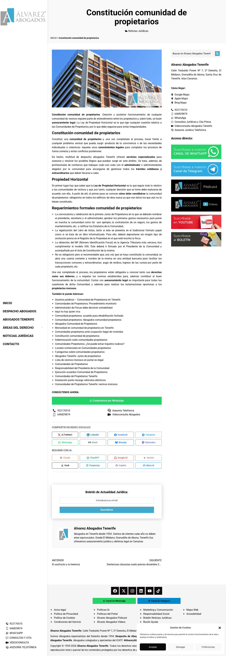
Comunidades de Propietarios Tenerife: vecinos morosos (86, 384)
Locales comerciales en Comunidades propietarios (83, 348)
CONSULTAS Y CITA (18, 637)
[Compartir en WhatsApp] (65, 443)
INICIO (53, 38)
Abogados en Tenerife (86, 534)
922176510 (14, 623)
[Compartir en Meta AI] (148, 466)
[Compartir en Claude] (65, 458)
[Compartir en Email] (93, 443)
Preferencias (208, 647)
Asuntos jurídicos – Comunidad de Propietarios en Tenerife (87, 299)
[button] (219, 627)
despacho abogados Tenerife (98, 156)
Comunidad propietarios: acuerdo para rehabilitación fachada (89, 315)
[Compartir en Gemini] (148, 458)
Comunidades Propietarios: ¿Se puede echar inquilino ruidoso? (89, 343)
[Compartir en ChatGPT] (93, 458)
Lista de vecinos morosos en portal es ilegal (79, 359)
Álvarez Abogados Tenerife (92, 646)
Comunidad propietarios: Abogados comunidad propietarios (88, 319)
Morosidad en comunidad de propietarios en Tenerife (84, 327)
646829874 (14, 628)
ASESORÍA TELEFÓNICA (21, 647)
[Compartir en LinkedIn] (93, 435)
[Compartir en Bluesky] (121, 443)
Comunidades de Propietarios (71, 364)
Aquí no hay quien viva (67, 311)
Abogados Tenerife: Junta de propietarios (78, 356)
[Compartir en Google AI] (121, 458)
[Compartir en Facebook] (121, 435)
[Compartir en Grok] (65, 466)
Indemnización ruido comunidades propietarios (81, 339)
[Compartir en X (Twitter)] (65, 435)
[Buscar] (217, 53)
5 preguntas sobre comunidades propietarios (80, 351)
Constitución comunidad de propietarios (77, 335)
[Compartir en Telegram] (148, 435)
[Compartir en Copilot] (121, 466)
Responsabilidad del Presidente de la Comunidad (82, 368)
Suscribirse (106, 510)
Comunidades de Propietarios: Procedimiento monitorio (85, 303)
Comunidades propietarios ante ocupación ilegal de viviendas (89, 331)
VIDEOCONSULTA (17, 642)
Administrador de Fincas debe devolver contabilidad (83, 307)
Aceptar (153, 647)
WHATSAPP (14, 633)
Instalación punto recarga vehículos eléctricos (80, 380)
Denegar (180, 647)
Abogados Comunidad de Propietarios (76, 323)
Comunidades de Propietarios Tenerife (76, 376)
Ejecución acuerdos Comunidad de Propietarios (81, 372)
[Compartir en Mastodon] (148, 443)
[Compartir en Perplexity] (93, 466)
